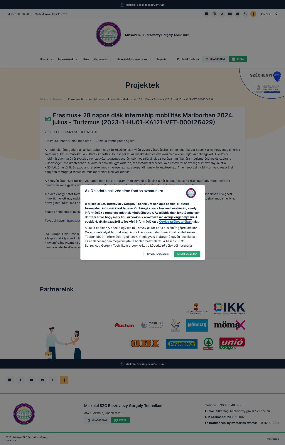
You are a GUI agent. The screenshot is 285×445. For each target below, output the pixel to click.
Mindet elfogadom (187, 254)
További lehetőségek (158, 254)
